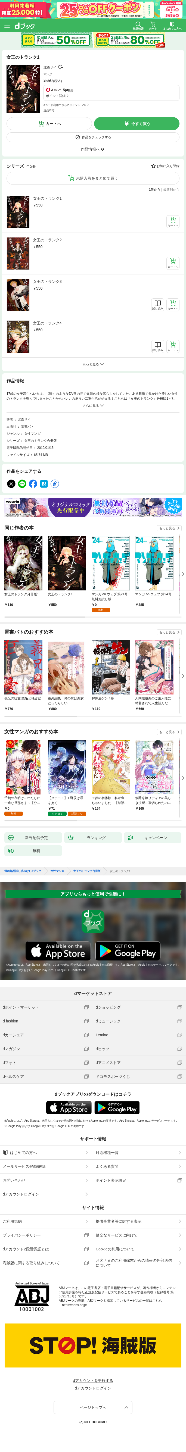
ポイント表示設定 (111, 1180)
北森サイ (50, 67)
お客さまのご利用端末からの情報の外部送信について (134, 1263)
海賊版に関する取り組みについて (31, 1263)
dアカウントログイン (21, 1194)
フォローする (60, 67)
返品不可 (49, 110)
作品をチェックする (96, 137)
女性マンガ (32, 434)
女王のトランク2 (47, 240)
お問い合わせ (14, 1180)
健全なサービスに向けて (117, 1235)
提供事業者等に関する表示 (118, 1221)
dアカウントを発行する (93, 1380)
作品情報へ (90, 149)
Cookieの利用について (115, 1249)
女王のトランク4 (47, 323)
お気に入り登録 (168, 166)
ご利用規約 (12, 1221)
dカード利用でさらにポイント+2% (65, 105)
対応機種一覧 (107, 1152)
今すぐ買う (140, 123)
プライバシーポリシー (22, 1235)
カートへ (53, 123)
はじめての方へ (20, 1152)
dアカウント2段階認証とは (26, 1249)
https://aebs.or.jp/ (74, 1305)
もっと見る (167, 528)
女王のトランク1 (47, 198)
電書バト (27, 426)
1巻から (155, 189)
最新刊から (171, 189)
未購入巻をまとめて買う (97, 178)
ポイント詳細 (56, 96)
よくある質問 (107, 1166)
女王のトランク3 (47, 281)
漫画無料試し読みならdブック (22, 871)
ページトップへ (93, 1407)
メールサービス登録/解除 (24, 1166)
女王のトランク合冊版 (40, 441)
